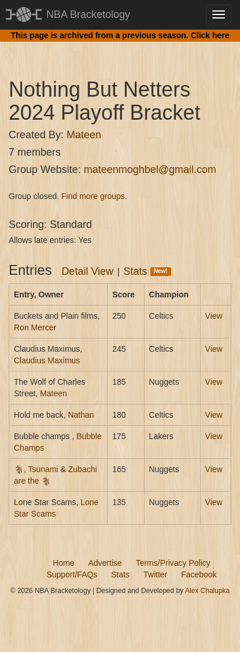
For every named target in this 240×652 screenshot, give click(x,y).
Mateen (84, 135)
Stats (147, 271)
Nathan (81, 414)
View (214, 316)
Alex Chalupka (207, 591)
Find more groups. (94, 196)
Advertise (104, 563)
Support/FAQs (71, 574)
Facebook (198, 574)
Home (63, 563)
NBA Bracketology (88, 14)
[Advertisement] (124, 49)
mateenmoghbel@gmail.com (150, 169)
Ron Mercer (35, 327)
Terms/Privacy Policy (173, 563)
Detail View (87, 271)
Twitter (155, 574)
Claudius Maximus (47, 360)
